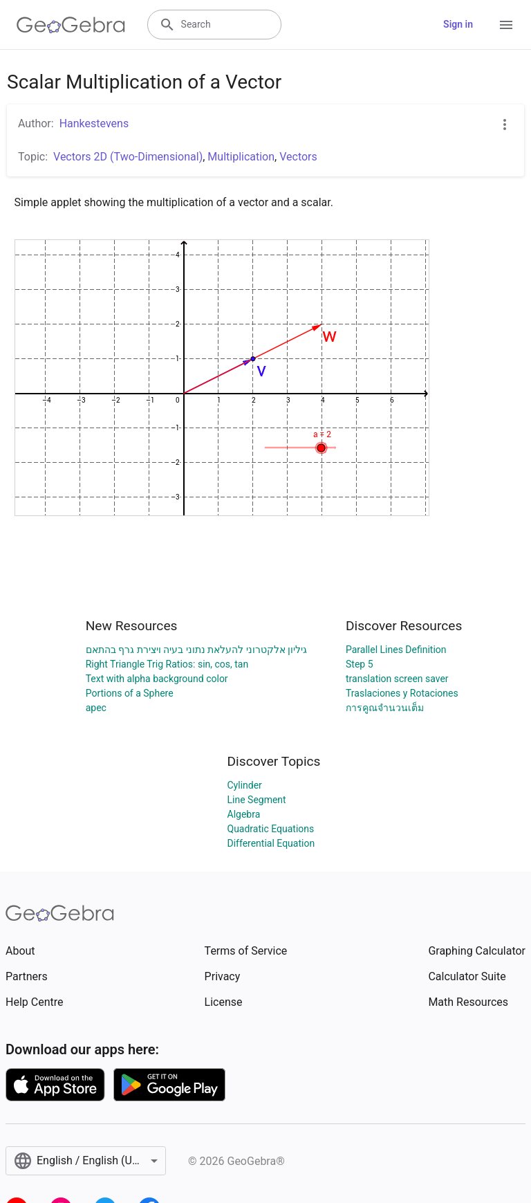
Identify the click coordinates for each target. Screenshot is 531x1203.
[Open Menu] (506, 25)
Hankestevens (94, 123)
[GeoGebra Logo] (71, 25)
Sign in (458, 24)
